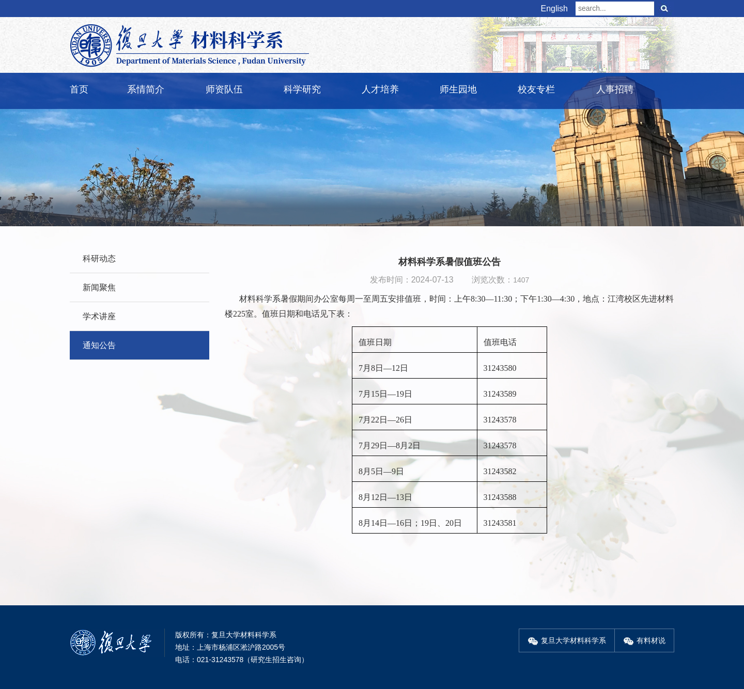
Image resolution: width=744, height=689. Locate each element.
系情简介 (145, 89)
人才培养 (380, 89)
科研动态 (99, 258)
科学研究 (302, 89)
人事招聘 (614, 89)
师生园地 (458, 89)
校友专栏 (536, 89)
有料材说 (644, 640)
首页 (79, 89)
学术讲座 (99, 316)
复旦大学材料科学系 (567, 640)
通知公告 (99, 345)
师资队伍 (224, 89)
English (554, 8)
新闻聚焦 (99, 287)
